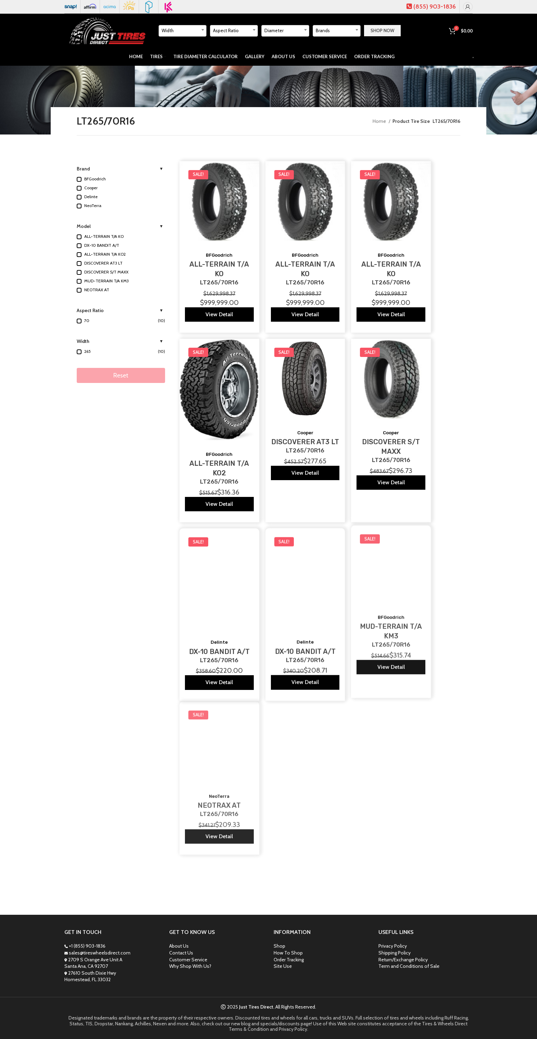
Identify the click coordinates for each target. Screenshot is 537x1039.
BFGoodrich (219, 255)
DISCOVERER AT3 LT (305, 431)
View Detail (219, 314)
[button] (121, 179)
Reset (120, 375)
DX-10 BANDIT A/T (219, 628)
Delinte (219, 618)
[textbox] (182, 30)
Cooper (305, 421)
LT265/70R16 (219, 282)
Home (380, 121)
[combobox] (183, 31)
